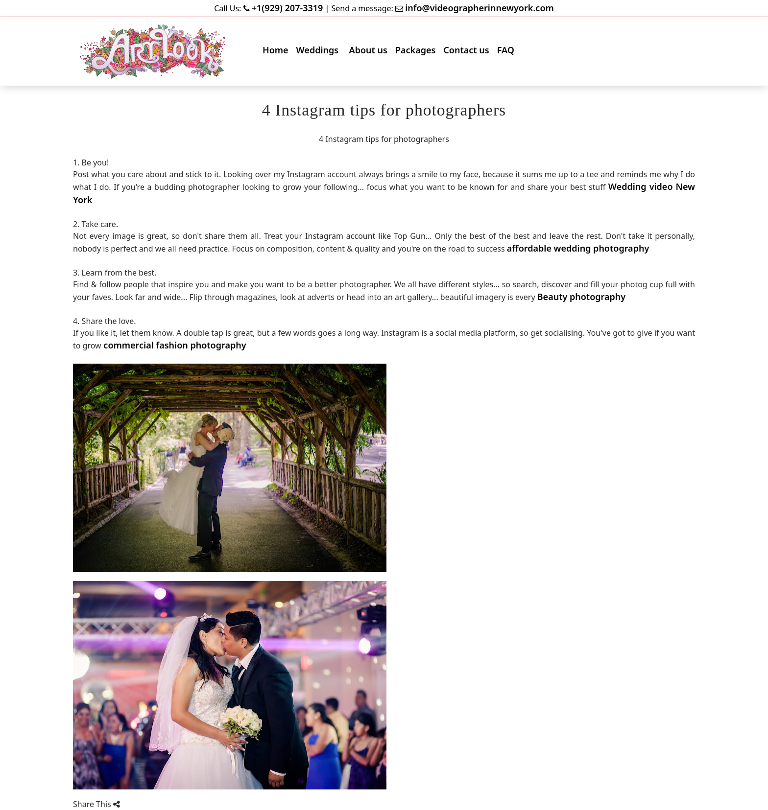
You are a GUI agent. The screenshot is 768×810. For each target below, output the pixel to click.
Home (277, 52)
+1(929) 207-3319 (287, 8)
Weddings (320, 52)
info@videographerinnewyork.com (479, 8)
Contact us (468, 52)
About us (370, 52)
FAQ (507, 52)
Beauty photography (581, 296)
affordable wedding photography (578, 248)
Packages (417, 52)
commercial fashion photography (173, 345)
